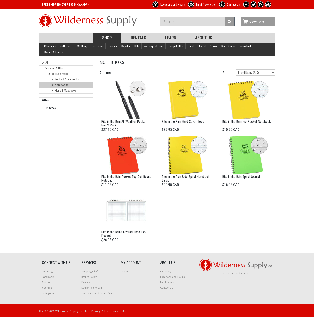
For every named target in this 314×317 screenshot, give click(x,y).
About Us (203, 37)
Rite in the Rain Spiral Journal (241, 177)
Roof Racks (228, 46)
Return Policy (89, 277)
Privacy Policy (99, 311)
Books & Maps (58, 73)
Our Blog (47, 271)
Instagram (48, 293)
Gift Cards (66, 46)
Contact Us (166, 287)
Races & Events (53, 52)
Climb (191, 46)
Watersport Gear (153, 46)
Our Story (165, 271)
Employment (167, 282)
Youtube (47, 287)
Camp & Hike (175, 46)
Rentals (138, 37)
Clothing (82, 46)
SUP (136, 46)
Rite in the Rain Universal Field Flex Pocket (123, 234)
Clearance (50, 46)
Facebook (48, 277)
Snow (213, 46)
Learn (170, 37)
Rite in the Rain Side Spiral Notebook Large (185, 178)
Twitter (46, 282)
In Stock (51, 108)
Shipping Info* (89, 271)
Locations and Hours (172, 277)
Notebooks (60, 85)
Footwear (97, 46)
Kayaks (125, 46)
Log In (124, 271)
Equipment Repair (91, 287)
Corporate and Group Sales (97, 293)
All (45, 62)
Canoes (112, 46)
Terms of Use (118, 311)
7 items (105, 72)
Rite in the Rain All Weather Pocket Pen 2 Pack (123, 123)
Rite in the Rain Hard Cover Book (183, 122)
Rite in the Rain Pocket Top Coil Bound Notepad (126, 178)
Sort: (226, 72)
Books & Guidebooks (65, 79)
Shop (107, 37)
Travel (202, 46)
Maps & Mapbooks (64, 90)
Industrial (245, 46)
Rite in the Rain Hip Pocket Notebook (246, 122)
